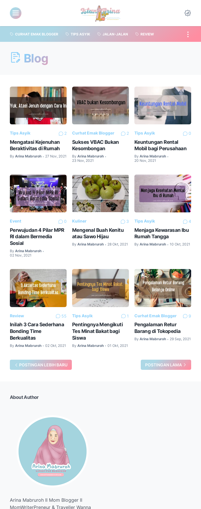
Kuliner (79, 220)
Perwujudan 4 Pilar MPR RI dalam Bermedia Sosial (37, 236)
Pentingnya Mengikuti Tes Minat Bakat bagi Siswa (97, 331)
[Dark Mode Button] (187, 13)
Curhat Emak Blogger (93, 132)
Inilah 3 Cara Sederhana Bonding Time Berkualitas (37, 331)
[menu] (15, 13)
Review (17, 315)
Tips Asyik (20, 132)
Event (15, 220)
